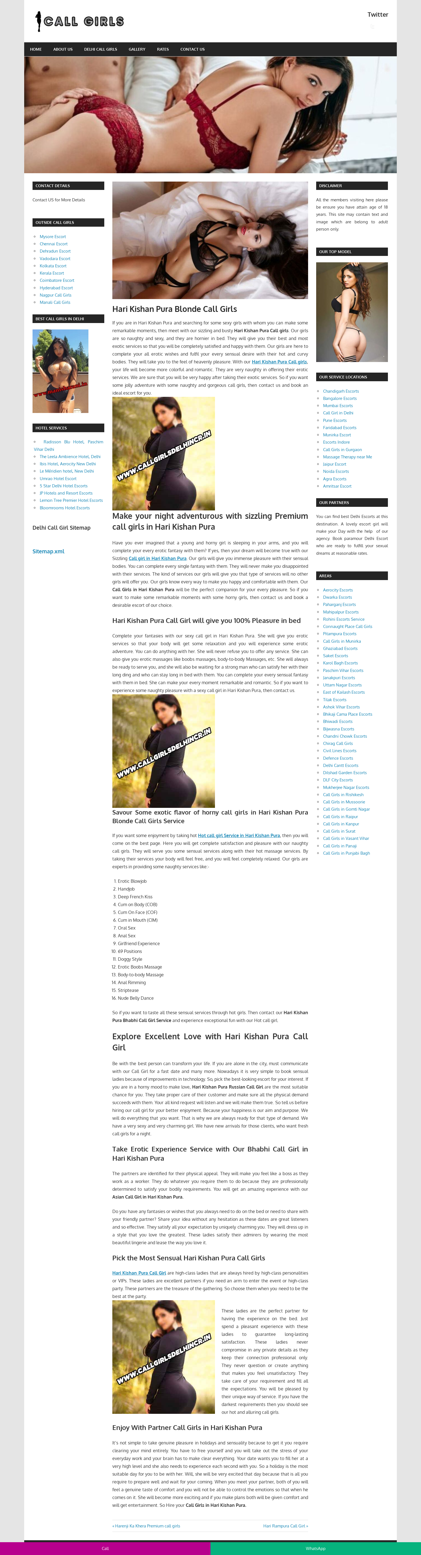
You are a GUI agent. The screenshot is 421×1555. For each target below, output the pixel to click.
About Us (63, 49)
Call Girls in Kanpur (341, 824)
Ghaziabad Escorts (340, 648)
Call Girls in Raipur (340, 816)
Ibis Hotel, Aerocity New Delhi (68, 463)
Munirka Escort (337, 434)
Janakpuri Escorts (339, 677)
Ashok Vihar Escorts (341, 707)
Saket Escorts (335, 655)
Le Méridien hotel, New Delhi (67, 471)
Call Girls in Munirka (342, 641)
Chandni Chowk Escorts (345, 736)
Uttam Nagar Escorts (342, 685)
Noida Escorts (336, 471)
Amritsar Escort (337, 486)
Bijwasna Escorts (338, 729)
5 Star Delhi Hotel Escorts (64, 485)
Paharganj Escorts (339, 604)
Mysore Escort (53, 236)
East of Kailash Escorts (344, 692)
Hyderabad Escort (56, 287)
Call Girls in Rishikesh (343, 794)
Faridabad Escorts (339, 427)
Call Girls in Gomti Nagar (346, 809)
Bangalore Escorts (340, 398)
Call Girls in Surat (339, 831)
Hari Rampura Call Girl (284, 1526)
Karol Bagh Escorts (340, 663)
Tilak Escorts (334, 699)
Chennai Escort (54, 243)
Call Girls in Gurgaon (342, 449)
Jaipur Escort (334, 464)
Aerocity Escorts (338, 590)
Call (105, 1548)
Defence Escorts (338, 758)
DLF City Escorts (338, 780)
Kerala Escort (52, 273)
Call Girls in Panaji (340, 846)
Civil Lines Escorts (339, 750)
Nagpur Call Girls (55, 295)
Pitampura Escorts (339, 633)
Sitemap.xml (49, 551)
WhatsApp (316, 1548)
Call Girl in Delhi (338, 412)
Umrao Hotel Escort (58, 478)
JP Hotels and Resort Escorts (66, 493)
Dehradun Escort (55, 251)
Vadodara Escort (55, 258)
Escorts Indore (336, 442)
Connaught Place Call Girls (347, 626)
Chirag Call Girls (338, 743)
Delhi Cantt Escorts (340, 765)
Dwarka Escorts (337, 597)
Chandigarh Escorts (341, 391)
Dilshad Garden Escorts (345, 772)
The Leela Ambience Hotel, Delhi (70, 456)
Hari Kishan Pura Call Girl (139, 1273)
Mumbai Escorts (338, 405)
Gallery (137, 49)
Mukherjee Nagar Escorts (346, 787)
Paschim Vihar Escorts (343, 670)
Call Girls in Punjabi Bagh (346, 853)
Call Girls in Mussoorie (344, 802)
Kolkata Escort (53, 265)
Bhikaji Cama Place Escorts (347, 714)
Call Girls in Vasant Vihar (346, 838)
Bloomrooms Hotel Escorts (65, 507)
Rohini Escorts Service (344, 619)
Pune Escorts (335, 420)
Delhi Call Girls (100, 49)
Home (36, 49)
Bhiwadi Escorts (338, 721)
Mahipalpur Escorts (341, 612)
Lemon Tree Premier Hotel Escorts (71, 500)
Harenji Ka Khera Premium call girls (147, 1526)
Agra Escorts (334, 478)
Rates (163, 49)
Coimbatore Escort (57, 280)
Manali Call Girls (55, 302)
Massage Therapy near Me (347, 456)
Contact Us (192, 49)
